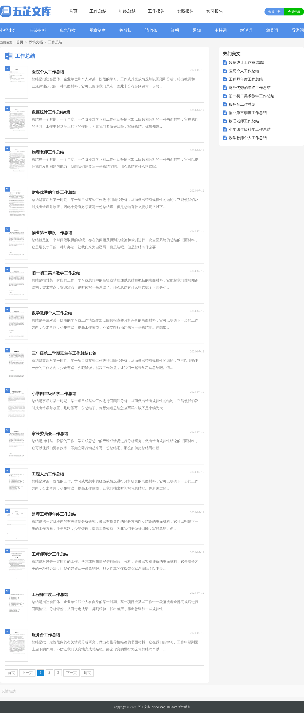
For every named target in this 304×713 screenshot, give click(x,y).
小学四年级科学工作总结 (250, 129)
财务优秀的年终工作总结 (250, 88)
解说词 (246, 30)
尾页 (87, 673)
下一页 (71, 673)
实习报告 (214, 11)
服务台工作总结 (242, 104)
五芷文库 (144, 707)
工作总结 (98, 11)
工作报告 (156, 11)
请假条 (151, 30)
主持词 (221, 30)
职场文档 (36, 42)
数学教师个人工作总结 (248, 138)
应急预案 (68, 30)
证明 (175, 30)
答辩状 (125, 30)
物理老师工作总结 (244, 121)
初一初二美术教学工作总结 (251, 96)
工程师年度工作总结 (246, 79)
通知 (197, 30)
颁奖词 (272, 30)
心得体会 (8, 30)
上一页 (27, 673)
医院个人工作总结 (244, 71)
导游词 (298, 30)
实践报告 (185, 11)
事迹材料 (38, 30)
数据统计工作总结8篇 (247, 63)
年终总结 (127, 11)
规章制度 (97, 30)
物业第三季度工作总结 (248, 113)
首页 (73, 11)
